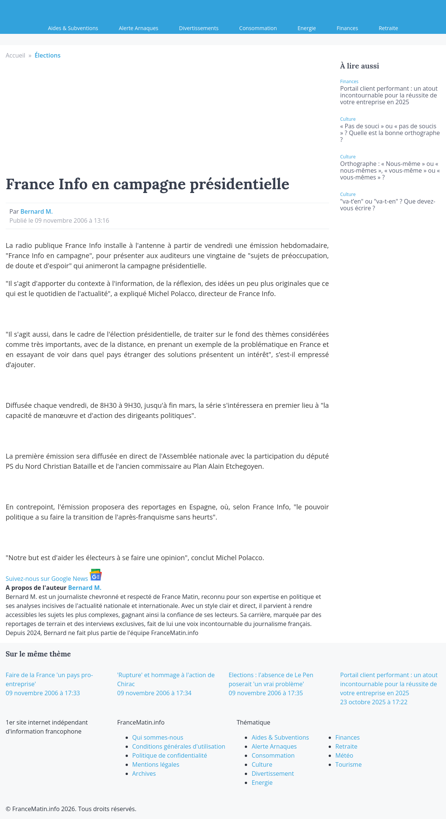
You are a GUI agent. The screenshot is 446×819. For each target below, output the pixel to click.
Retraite (388, 28)
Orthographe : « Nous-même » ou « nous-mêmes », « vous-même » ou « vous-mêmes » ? (390, 170)
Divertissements (198, 28)
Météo (344, 755)
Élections (48, 55)
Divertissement (273, 773)
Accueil (15, 55)
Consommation (258, 28)
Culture (262, 764)
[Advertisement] (167, 116)
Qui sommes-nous (158, 737)
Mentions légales (155, 764)
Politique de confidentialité (169, 755)
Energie (306, 28)
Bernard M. (36, 211)
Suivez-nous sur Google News (54, 578)
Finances (347, 28)
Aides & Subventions (73, 28)
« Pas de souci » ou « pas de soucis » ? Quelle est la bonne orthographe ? (390, 133)
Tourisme (348, 764)
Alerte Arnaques (138, 28)
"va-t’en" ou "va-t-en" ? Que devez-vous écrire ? (387, 204)
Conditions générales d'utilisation (179, 746)
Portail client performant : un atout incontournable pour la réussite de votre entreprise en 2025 (389, 95)
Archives (144, 773)
